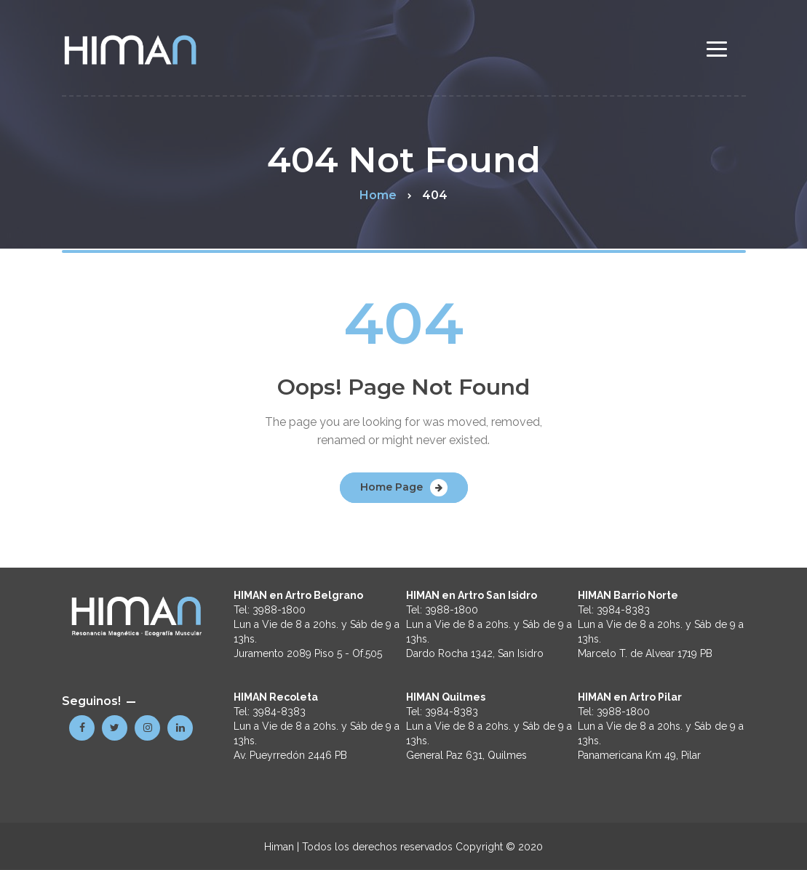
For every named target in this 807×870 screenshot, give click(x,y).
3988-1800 (279, 610)
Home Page (391, 487)
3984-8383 (279, 711)
